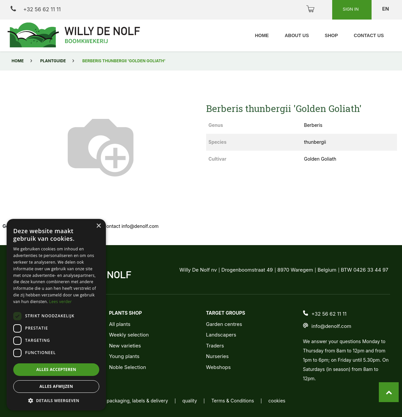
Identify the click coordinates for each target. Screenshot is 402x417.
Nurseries (217, 356)
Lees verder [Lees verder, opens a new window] (60, 301)
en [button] (386, 9)
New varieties (125, 345)
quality (189, 400)
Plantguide (53, 60)
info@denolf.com (331, 326)
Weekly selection (129, 335)
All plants (119, 324)
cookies (276, 400)
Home (18, 60)
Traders (215, 345)
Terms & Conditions (232, 400)
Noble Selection (127, 367)
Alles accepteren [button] (56, 369)
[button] (56, 400)
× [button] (98, 226)
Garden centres (224, 324)
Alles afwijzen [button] (56, 386)
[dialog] (56, 314)
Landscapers (221, 335)
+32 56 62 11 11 (36, 9)
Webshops (218, 367)
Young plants (124, 356)
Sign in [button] (351, 9)
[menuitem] (261, 35)
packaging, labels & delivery (137, 400)
